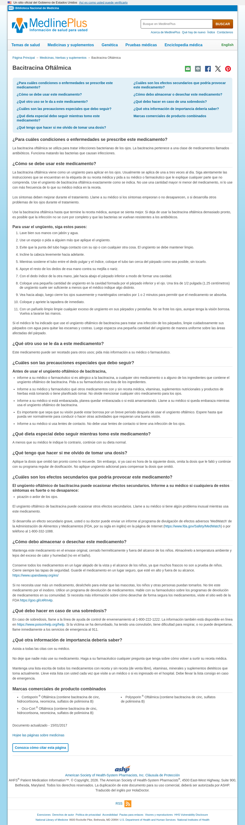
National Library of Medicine (52, 819)
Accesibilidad (110, 814)
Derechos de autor (63, 814)
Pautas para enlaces (131, 814)
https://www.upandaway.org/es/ (35, 575)
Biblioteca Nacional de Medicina (37, 8)
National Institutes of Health (193, 819)
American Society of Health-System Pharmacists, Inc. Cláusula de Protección (122, 775)
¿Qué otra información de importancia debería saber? (176, 109)
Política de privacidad (88, 814)
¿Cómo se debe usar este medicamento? (49, 94)
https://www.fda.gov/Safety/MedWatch (193, 526)
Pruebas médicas (141, 45)
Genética (110, 45)
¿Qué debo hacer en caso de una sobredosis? (170, 102)
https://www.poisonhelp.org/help (40, 624)
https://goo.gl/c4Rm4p (36, 600)
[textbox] (177, 24)
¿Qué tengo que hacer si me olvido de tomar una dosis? (61, 127)
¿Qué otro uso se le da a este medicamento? (52, 102)
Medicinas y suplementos (71, 45)
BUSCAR (223, 24)
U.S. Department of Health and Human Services (148, 819)
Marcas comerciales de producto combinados (170, 116)
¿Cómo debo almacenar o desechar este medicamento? (178, 94)
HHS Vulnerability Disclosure (191, 814)
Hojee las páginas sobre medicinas (38, 735)
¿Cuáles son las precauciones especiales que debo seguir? (64, 109)
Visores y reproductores (159, 814)
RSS (123, 803)
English (227, 45)
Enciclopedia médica (183, 45)
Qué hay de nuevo (194, 32)
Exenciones (44, 814)
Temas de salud (25, 45)
